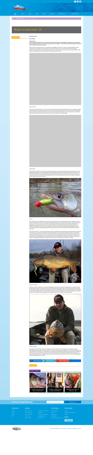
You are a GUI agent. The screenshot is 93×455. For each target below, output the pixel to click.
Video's (52, 412)
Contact (66, 414)
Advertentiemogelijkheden (70, 412)
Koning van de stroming (43, 414)
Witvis (44, 13)
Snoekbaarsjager (41, 416)
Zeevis (37, 13)
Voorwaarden (63, 428)
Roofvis (22, 13)
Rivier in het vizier (20, 18)
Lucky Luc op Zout (28, 414)
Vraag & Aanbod (74, 13)
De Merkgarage (74, 428)
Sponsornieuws (54, 410)
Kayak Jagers (54, 414)
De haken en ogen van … (43, 410)
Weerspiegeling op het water (57, 417)
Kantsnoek (40, 412)
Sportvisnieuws (62, 13)
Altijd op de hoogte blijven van (29, 402)
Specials (52, 13)
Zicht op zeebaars (28, 412)
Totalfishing (57, 428)
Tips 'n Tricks (27, 416)
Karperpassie (40, 417)
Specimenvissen (28, 417)
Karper (30, 13)
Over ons (66, 410)
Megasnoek (53, 416)
